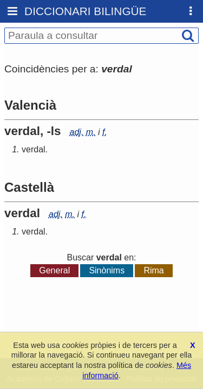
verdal (33, 149)
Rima (153, 270)
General (54, 270)
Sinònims (107, 270)
